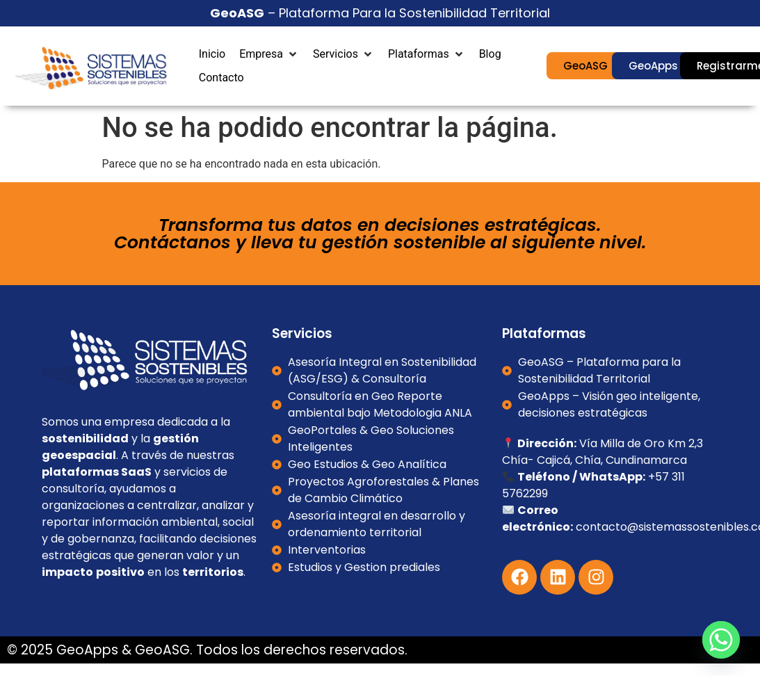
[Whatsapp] (721, 640)
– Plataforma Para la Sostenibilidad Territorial (380, 13)
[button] (269, 54)
